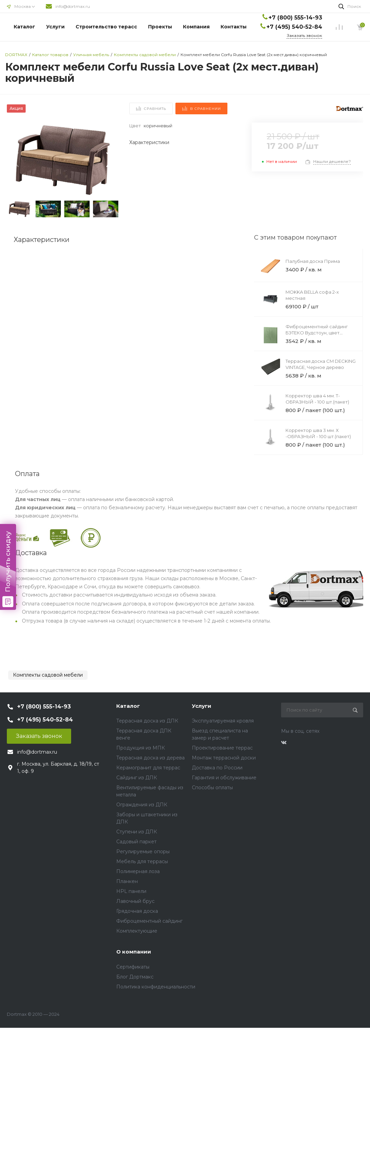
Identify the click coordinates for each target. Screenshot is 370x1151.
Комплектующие (136, 931)
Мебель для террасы (142, 861)
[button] (110, 159)
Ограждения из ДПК (141, 805)
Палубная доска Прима (313, 261)
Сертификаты (132, 967)
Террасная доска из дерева (150, 758)
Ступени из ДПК (136, 832)
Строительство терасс (106, 27)
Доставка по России (217, 768)
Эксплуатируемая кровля (223, 721)
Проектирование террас (222, 748)
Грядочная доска (137, 911)
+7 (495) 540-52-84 (294, 27)
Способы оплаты (212, 787)
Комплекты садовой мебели (48, 675)
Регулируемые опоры (143, 851)
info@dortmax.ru (72, 6)
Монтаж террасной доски (224, 758)
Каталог (24, 27)
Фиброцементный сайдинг (149, 921)
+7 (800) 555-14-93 (295, 17)
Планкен (127, 881)
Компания (196, 27)
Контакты (234, 27)
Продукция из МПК (140, 748)
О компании (133, 951)
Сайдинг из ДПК (136, 778)
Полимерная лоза (138, 871)
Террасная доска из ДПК (147, 721)
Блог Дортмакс (135, 977)
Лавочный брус (135, 901)
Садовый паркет (136, 842)
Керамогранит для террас (148, 768)
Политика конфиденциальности (155, 987)
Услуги (55, 27)
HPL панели (131, 891)
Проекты (160, 27)
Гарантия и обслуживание (224, 778)
